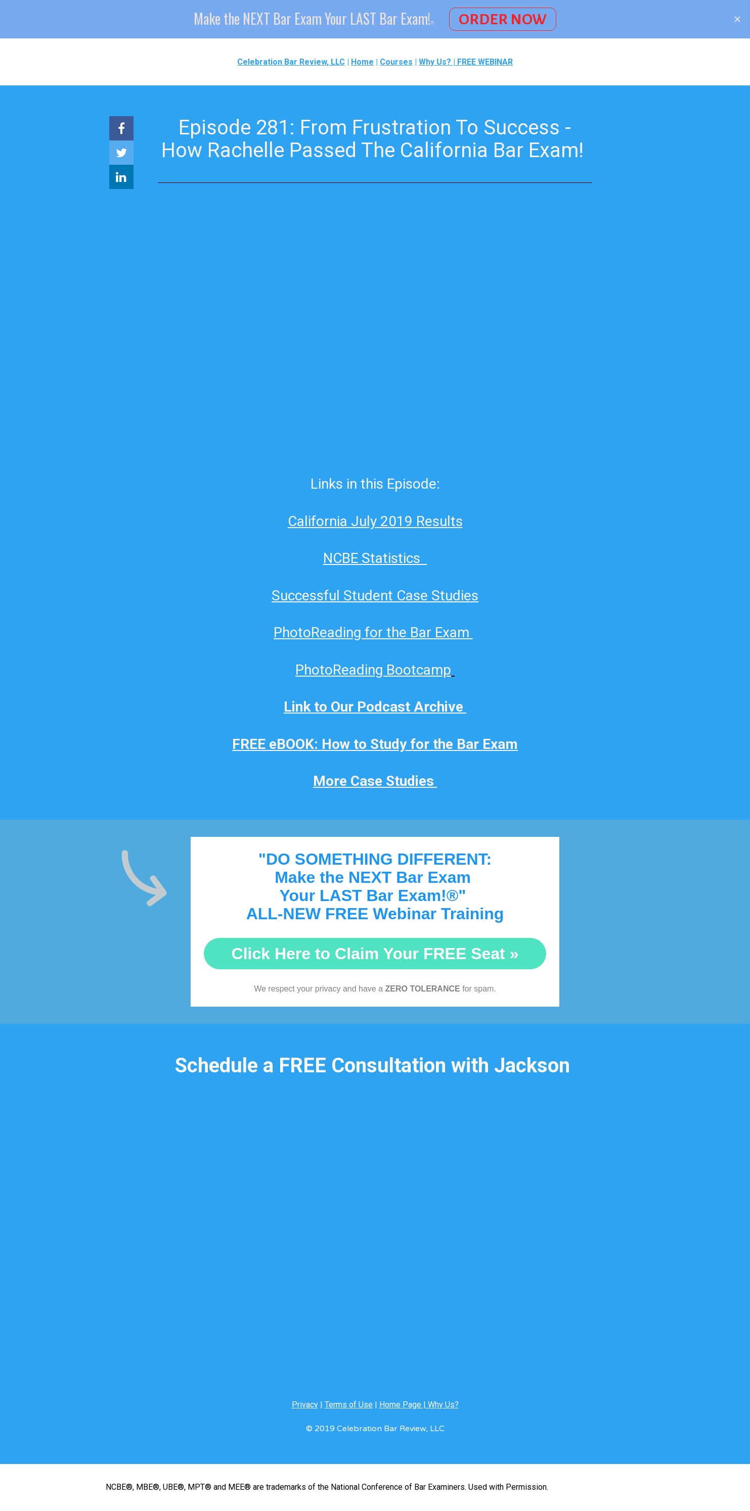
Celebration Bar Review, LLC (291, 62)
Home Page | (403, 1404)
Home (362, 62)
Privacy (305, 1404)
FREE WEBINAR (485, 62)
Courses (396, 62)
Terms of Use (349, 1404)
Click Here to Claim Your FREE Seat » (375, 954)
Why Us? (443, 1404)
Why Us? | (438, 62)
